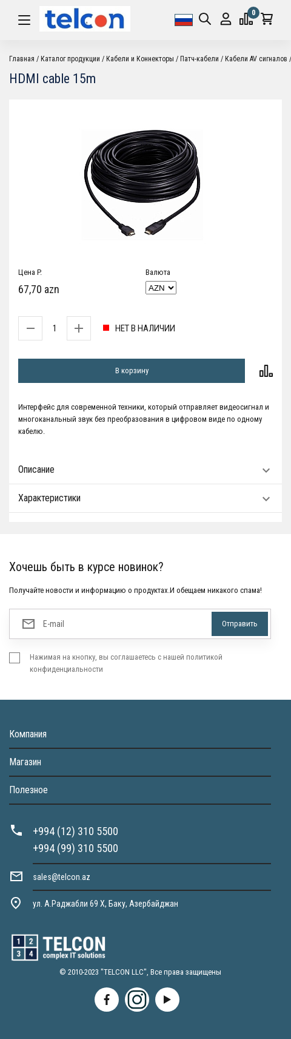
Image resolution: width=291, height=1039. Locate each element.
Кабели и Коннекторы (140, 59)
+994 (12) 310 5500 (75, 831)
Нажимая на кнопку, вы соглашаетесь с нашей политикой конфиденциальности (126, 663)
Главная (22, 59)
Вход (226, 19)
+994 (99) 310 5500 (75, 848)
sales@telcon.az (61, 877)
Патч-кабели (199, 59)
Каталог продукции (70, 59)
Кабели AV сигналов (256, 59)
